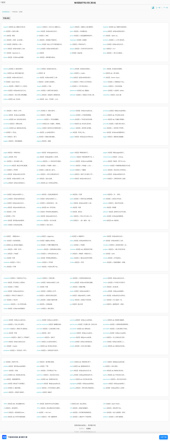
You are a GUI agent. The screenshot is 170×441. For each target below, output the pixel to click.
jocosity (74, 119)
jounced (8, 320)
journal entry (76, 324)
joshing (74, 282)
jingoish (8, 27)
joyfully (8, 375)
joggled (41, 152)
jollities (8, 225)
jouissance (9, 304)
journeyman (10, 337)
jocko (41, 115)
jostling (107, 291)
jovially (107, 346)
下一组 (165, 7)
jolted (107, 236)
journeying (108, 333)
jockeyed (75, 110)
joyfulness (42, 375)
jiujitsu (74, 73)
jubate (8, 417)
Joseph (41, 266)
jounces (41, 320)
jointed (74, 178)
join (40, 170)
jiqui (40, 53)
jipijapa (74, 48)
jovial (41, 346)
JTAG (41, 408)
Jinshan (41, 44)
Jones (8, 249)
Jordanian (9, 262)
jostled (8, 291)
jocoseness (43, 119)
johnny (107, 161)
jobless (8, 99)
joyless (107, 375)
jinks (7, 35)
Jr (73, 404)
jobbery (8, 95)
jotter (7, 300)
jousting (75, 342)
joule (107, 304)
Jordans (42, 262)
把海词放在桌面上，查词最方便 (85, 425)
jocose (107, 115)
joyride (8, 388)
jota (40, 295)
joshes (41, 282)
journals (8, 333)
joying (74, 375)
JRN (107, 404)
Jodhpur (42, 128)
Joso (40, 287)
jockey (41, 110)
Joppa (74, 258)
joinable (75, 170)
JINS (7, 44)
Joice (8, 170)
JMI (7, 82)
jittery (8, 73)
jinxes (8, 48)
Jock (7, 110)
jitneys (8, 57)
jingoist (74, 27)
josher (8, 282)
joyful (107, 370)
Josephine (9, 278)
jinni (106, 35)
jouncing (75, 320)
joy (106, 366)
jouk (40, 304)
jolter (7, 240)
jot (7, 295)
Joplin (41, 258)
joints (8, 194)
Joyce (41, 370)
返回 (3, 2)
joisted (107, 194)
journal (8, 324)
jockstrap (75, 115)
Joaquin (41, 86)
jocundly (9, 128)
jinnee (74, 35)
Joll (7, 216)
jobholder (75, 95)
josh (73, 278)
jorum (107, 262)
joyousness (109, 379)
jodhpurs (75, 128)
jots (73, 295)
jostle (107, 287)
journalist (42, 329)
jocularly (42, 124)
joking (8, 207)
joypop (8, 383)
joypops (108, 383)
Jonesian (75, 249)
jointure (41, 194)
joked (8, 203)
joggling (8, 157)
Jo (40, 82)
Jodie (107, 128)
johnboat (42, 161)
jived (7, 77)
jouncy (107, 320)
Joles (107, 207)
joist (73, 194)
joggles (107, 152)
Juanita (8, 412)
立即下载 (163, 437)
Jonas (74, 245)
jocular (107, 119)
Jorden (74, 262)
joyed (74, 370)
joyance (8, 370)
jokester (108, 203)
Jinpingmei (75, 40)
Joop (7, 258)
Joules (8, 308)
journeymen (43, 337)
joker (41, 203)
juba (73, 412)
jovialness (9, 350)
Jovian (41, 350)
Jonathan (108, 245)
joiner (41, 174)
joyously (75, 379)
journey (41, 333)
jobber (41, 90)
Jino (40, 40)
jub (40, 412)
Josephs (42, 278)
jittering (74, 69)
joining (107, 174)
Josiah (8, 287)
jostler (41, 291)
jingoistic (108, 27)
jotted (107, 295)
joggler (74, 152)
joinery (74, 174)
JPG (40, 404)
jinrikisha (108, 40)
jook (106, 253)
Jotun (107, 300)
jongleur (108, 249)
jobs (40, 99)
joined (8, 174)
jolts (106, 240)
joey (73, 132)
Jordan (107, 258)
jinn (40, 35)
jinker (74, 31)
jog (40, 137)
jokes (74, 203)
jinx (73, 44)
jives (40, 77)
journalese (108, 324)
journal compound (45, 324)
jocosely (8, 119)
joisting (8, 199)
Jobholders (109, 95)
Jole (73, 207)
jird (73, 53)
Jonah (41, 245)
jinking (107, 31)
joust (107, 337)
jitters (107, 69)
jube (73, 417)
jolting (74, 240)
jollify (74, 220)
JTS (73, 408)
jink (7, 31)
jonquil (41, 253)
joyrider (41, 388)
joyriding (75, 388)
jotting (41, 300)
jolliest (8, 220)
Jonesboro (42, 249)
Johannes (75, 157)
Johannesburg (110, 157)
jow (7, 362)
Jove (7, 346)
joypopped (42, 383)
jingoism (42, 27)
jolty (7, 245)
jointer (107, 178)
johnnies (75, 161)
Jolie (7, 212)
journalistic (75, 329)
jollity (41, 225)
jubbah (41, 417)
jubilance (108, 417)
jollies (107, 216)
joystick (8, 392)
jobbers (107, 90)
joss (73, 287)
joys (106, 388)
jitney (107, 53)
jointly (41, 183)
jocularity (9, 124)
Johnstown (109, 165)
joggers (8, 141)
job (73, 86)
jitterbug (8, 69)
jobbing (41, 95)
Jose (7, 266)
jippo (107, 48)
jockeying (108, 110)
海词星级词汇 (6, 12)
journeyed (75, 333)
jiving (74, 77)
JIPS (7, 53)
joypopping (76, 383)
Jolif (73, 212)
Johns (41, 165)
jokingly (41, 207)
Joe (7, 132)
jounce (41, 308)
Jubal (107, 412)
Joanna (107, 82)
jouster (41, 342)
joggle (8, 152)
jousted (8, 342)
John (7, 161)
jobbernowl (76, 90)
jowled (74, 362)
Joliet (41, 212)
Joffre (8, 137)
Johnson (75, 165)
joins (7, 178)
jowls (41, 366)
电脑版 (88, 428)
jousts (107, 342)
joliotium (108, 212)
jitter (40, 57)
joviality (74, 346)
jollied (41, 216)
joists (41, 199)
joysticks (42, 392)
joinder (107, 170)
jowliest (8, 366)
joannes (8, 86)
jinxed (107, 44)
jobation (108, 86)
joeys (107, 132)
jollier (74, 216)
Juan (107, 408)
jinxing (41, 48)
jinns (7, 40)
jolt (73, 236)
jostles (74, 291)
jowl (40, 362)
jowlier (107, 362)
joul (73, 304)
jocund (74, 124)
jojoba (74, 199)
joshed (107, 278)
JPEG (8, 404)
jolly (7, 236)
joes (40, 132)
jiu (40, 73)
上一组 (158, 7)
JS (7, 408)
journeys (75, 337)
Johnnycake (10, 165)
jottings (74, 300)
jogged (74, 137)
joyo (7, 379)
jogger (107, 137)
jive (106, 73)
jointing (8, 183)
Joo (73, 253)
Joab (74, 82)
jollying (41, 236)
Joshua (107, 282)
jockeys (8, 115)
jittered (41, 69)
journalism (9, 329)
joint (40, 178)
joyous (41, 379)
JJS (106, 77)
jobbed (8, 90)
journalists (108, 329)
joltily (41, 240)
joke (106, 199)
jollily (107, 220)
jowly (74, 366)
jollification (42, 220)
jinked (41, 31)
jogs (40, 157)
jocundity (108, 124)
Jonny (8, 253)
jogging (41, 141)
